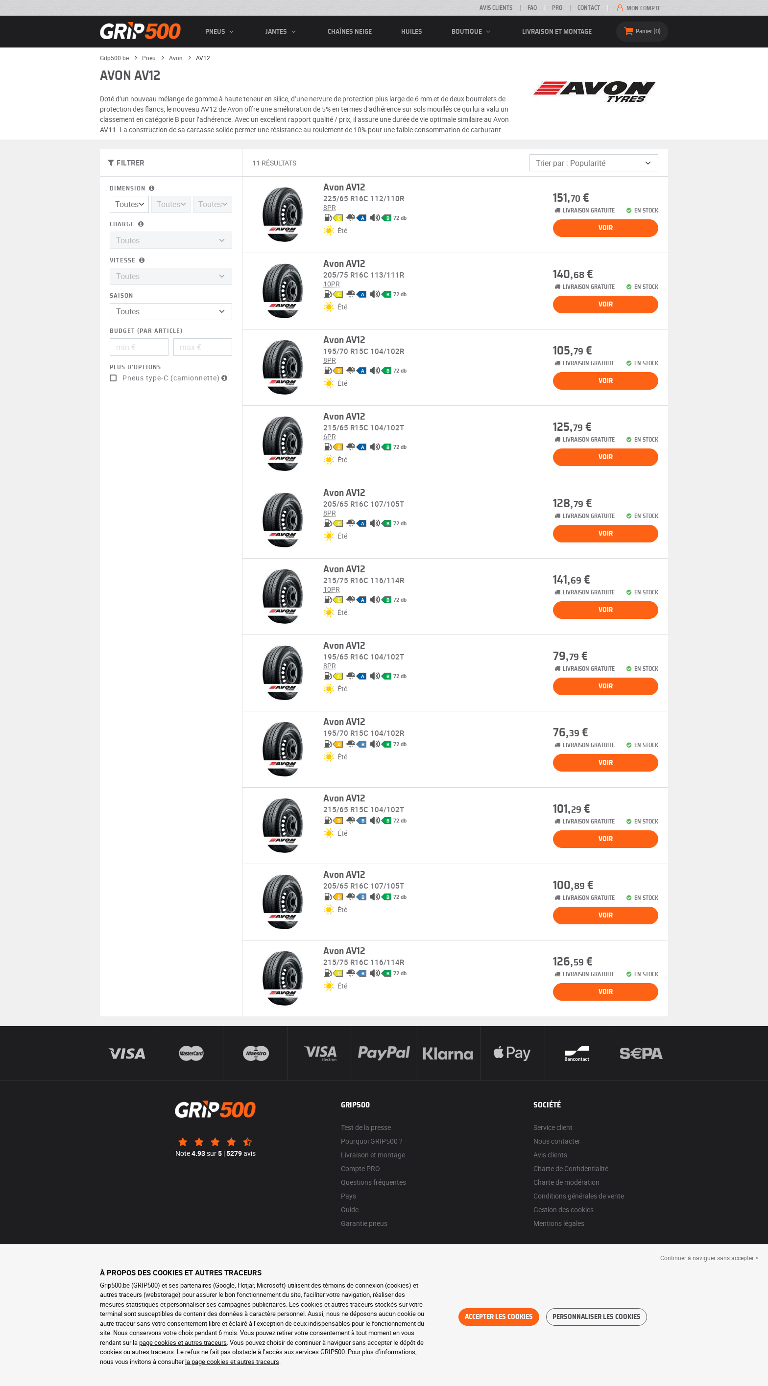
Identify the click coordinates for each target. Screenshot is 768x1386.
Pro (557, 8)
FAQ (532, 8)
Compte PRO (360, 1168)
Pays (348, 1195)
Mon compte (638, 8)
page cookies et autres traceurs (183, 1342)
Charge (127, 224)
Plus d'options (135, 367)
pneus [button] (221, 31)
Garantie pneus (364, 1223)
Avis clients (496, 8)
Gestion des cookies (563, 1209)
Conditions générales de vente (578, 1195)
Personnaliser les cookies (596, 1317)
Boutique (472, 31)
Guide (350, 1209)
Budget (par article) (146, 331)
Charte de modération (566, 1182)
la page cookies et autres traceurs (232, 1361)
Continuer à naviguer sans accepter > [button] (709, 1258)
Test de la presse (366, 1127)
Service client (553, 1127)
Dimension (133, 189)
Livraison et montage (557, 31)
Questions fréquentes (373, 1182)
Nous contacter (556, 1141)
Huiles (411, 31)
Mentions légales (558, 1223)
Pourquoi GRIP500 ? (372, 1141)
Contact (588, 8)
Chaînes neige (350, 31)
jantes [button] (281, 31)
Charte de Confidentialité (570, 1168)
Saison (121, 296)
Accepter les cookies (499, 1317)
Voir (606, 228)
